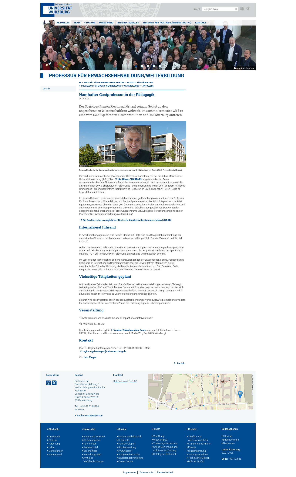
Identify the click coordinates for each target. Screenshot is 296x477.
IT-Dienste (123, 440)
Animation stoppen (244, 68)
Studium (89, 22)
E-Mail (81, 409)
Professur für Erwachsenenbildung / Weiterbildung (110, 86)
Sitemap (227, 436)
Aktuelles (63, 22)
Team (77, 22)
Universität (53, 436)
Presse (191, 447)
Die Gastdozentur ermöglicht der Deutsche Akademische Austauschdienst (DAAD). (127, 220)
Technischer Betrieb (198, 458)
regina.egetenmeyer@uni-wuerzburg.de (105, 351)
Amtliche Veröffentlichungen (93, 459)
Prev (47, 45)
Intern (196, 9)
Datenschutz (146, 472)
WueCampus (159, 440)
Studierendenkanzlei (128, 454)
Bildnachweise (230, 440)
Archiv (46, 88)
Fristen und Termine (93, 436)
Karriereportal (90, 447)
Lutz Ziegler (90, 357)
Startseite (53, 429)
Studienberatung (126, 447)
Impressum (129, 472)
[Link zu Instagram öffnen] (48, 383)
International (54, 454)
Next (249, 45)
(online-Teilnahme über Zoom (130, 330)
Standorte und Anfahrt (199, 444)
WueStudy (158, 436)
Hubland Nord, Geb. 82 (125, 381)
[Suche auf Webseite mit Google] (220, 9)
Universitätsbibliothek (129, 436)
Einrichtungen (55, 451)
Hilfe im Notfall (195, 461)
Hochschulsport (126, 444)
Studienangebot (91, 440)
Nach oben (228, 443)
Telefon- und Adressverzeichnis (197, 438)
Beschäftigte (89, 451)
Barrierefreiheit (165, 472)
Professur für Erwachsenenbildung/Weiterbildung (116, 75)
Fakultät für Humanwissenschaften (104, 82)
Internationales (128, 22)
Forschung (106, 22)
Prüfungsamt (124, 451)
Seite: (225, 458)
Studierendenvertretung (130, 458)
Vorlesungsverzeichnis (164, 443)
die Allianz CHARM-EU (130, 179)
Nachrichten (89, 444)
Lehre (51, 447)
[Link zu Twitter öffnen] (54, 383)
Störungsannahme (197, 454)
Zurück (180, 363)
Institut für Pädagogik (140, 82)
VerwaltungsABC (91, 454)
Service (121, 429)
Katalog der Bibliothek (164, 454)
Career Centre (125, 461)
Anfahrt (119, 375)
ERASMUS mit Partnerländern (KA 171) (167, 22)
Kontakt (200, 22)
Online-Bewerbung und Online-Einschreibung (164, 448)
